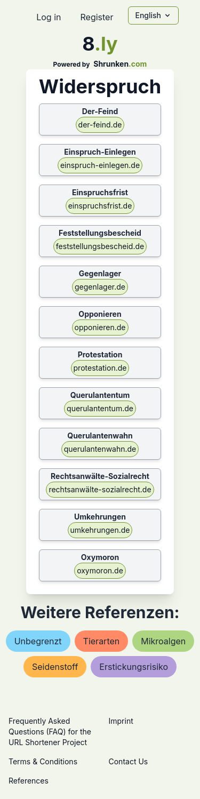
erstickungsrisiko (133, 666)
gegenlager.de (100, 286)
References (29, 780)
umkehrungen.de (100, 529)
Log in (48, 17)
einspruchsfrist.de (100, 205)
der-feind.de (100, 124)
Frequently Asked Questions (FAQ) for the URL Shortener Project (50, 731)
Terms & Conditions (43, 761)
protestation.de (100, 367)
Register (96, 17)
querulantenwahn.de (100, 448)
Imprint (121, 720)
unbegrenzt (38, 641)
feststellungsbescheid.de (100, 246)
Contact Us (128, 761)
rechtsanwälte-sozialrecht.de (100, 489)
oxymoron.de (100, 570)
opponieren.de (100, 327)
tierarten (101, 641)
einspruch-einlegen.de (100, 165)
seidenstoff (55, 666)
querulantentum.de (100, 408)
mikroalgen (163, 641)
